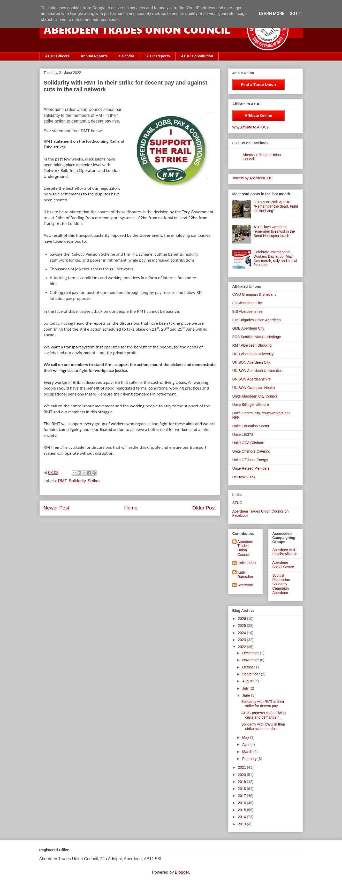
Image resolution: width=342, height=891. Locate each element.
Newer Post (56, 508)
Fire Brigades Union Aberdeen (256, 320)
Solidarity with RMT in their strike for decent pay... (262, 703)
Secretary (245, 585)
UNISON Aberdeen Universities (257, 371)
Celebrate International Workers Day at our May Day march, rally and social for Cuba (275, 258)
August (248, 681)
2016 (242, 803)
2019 (242, 782)
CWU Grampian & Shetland (254, 294)
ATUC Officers (57, 56)
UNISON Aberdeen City (251, 362)
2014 (242, 817)
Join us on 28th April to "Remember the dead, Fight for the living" (276, 206)
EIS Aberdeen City (247, 303)
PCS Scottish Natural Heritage (256, 337)
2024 (242, 633)
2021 (242, 767)
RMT (62, 481)
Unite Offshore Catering (251, 451)
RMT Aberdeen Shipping (252, 345)
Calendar (126, 56)
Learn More (271, 13)
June (246, 695)
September (251, 674)
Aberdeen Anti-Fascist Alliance (284, 552)
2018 (242, 789)
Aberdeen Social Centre (283, 564)
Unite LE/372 (242, 434)
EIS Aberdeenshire (247, 311)
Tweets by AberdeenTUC (252, 178)
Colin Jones (247, 563)
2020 (242, 775)
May (246, 737)
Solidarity (77, 481)
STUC (237, 503)
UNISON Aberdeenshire (251, 379)
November (251, 660)
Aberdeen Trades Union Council (245, 548)
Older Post (204, 508)
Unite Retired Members (251, 468)
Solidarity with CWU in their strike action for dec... (263, 726)
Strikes (94, 481)
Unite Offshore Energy (250, 460)
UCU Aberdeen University (253, 354)
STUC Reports (157, 56)
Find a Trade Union (258, 84)
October (249, 667)
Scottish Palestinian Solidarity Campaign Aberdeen (281, 584)
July (246, 688)
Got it (296, 13)
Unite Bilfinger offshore (250, 404)
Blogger (182, 872)
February (250, 759)
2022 (242, 647)
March (247, 752)
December (251, 653)
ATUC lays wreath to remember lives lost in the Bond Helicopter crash (274, 231)
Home (130, 508)
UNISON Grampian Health (253, 388)
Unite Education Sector (250, 426)
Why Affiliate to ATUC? (250, 127)
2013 (242, 824)
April (246, 744)
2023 (242, 640)
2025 (242, 625)
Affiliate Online (258, 115)
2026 (242, 618)
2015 (242, 810)
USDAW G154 (244, 477)
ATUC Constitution (197, 56)
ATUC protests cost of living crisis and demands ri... (263, 715)
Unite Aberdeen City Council (255, 396)
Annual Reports (94, 56)
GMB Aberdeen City (248, 328)
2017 (242, 796)
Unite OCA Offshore (248, 443)
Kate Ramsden (245, 574)
